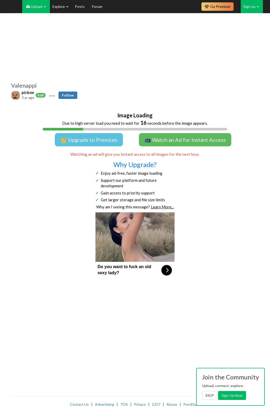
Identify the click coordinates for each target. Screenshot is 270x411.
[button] (52, 95)
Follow (68, 95)
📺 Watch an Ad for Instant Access (185, 140)
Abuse (171, 404)
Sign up (251, 6)
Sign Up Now (232, 395)
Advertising (104, 404)
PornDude (191, 404)
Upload (36, 6)
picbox (28, 92)
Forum (97, 6)
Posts (80, 6)
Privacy (140, 404)
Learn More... (162, 206)
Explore (60, 6)
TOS (124, 404)
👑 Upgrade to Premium (88, 140)
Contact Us (79, 404)
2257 (156, 404)
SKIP (209, 395)
